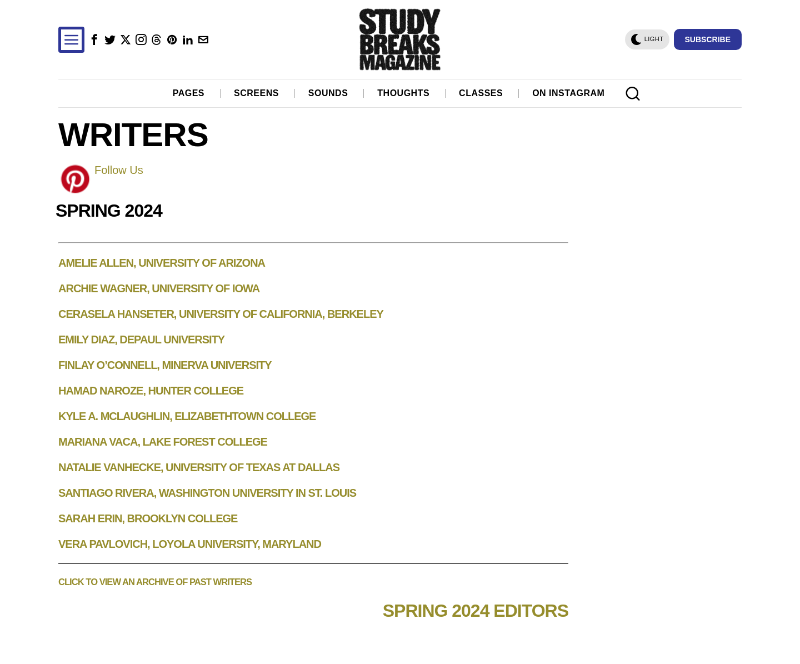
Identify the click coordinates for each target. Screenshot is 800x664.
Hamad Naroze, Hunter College (150, 391)
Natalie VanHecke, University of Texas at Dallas (198, 467)
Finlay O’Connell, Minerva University (165, 365)
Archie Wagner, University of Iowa (158, 288)
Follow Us (118, 170)
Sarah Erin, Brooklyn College (147, 518)
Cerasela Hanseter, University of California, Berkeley (220, 314)
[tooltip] (94, 39)
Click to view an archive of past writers (155, 582)
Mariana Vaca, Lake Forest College (162, 442)
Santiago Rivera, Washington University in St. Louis (207, 493)
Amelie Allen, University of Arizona (161, 263)
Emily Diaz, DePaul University (141, 339)
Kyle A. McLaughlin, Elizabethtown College (187, 416)
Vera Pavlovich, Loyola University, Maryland (189, 544)
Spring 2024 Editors (475, 611)
